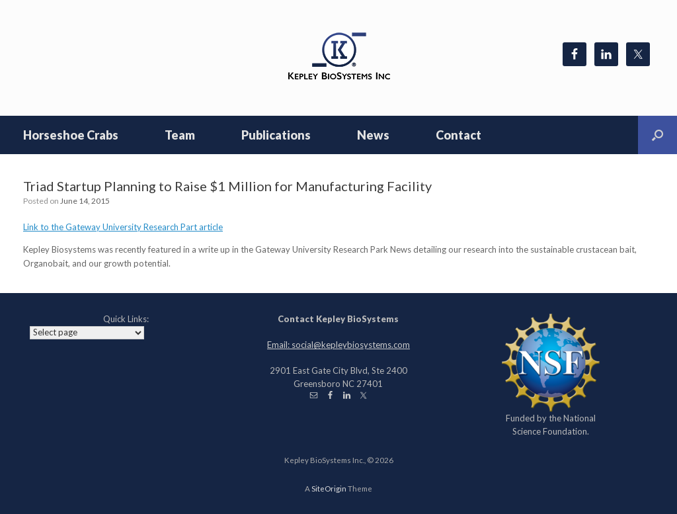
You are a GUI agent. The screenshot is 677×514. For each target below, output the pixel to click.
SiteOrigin (328, 488)
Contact (458, 135)
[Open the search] (657, 135)
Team (180, 135)
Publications (276, 135)
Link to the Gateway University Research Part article (123, 227)
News (373, 135)
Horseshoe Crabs (70, 135)
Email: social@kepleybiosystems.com (338, 344)
